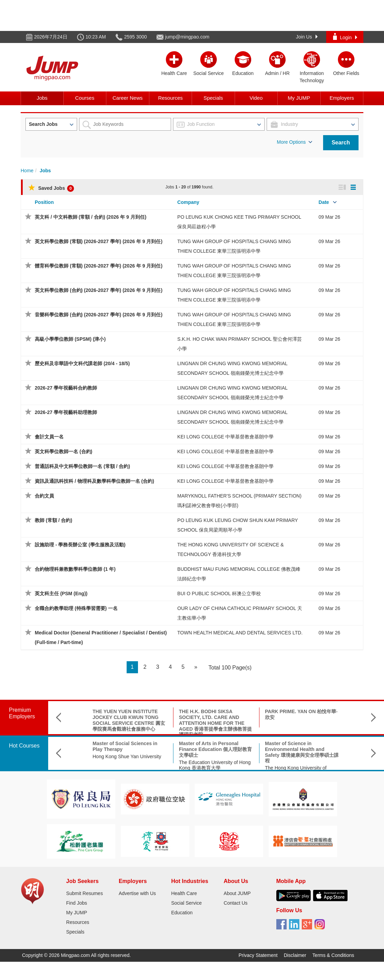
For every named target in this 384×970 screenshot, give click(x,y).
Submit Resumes (84, 893)
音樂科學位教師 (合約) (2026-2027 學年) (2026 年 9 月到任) (98, 314)
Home (27, 170)
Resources (170, 98)
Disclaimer (295, 955)
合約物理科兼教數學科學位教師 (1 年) (75, 569)
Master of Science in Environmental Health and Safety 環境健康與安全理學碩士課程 (302, 752)
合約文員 (44, 496)
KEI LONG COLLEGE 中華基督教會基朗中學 (225, 436)
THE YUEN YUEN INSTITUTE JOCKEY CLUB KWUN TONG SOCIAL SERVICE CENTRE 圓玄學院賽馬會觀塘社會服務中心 (129, 720)
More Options (294, 142)
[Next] (195, 667)
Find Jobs (76, 903)
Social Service (186, 903)
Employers (342, 98)
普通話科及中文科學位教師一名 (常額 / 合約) (82, 466)
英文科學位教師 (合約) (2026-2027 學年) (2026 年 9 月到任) (98, 290)
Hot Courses (24, 746)
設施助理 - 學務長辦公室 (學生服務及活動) (80, 544)
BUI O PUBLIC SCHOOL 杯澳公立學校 (219, 593)
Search (341, 142)
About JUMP (237, 893)
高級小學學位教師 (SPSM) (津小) (70, 339)
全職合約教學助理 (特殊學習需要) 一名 (76, 608)
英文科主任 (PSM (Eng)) (61, 593)
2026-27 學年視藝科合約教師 (66, 388)
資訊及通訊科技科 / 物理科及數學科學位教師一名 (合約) (94, 481)
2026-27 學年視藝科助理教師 (66, 412)
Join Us (307, 37)
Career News (128, 98)
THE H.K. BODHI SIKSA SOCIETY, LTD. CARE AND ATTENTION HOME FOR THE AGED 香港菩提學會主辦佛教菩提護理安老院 (215, 723)
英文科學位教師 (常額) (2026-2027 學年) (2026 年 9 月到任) (98, 241)
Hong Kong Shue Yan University (127, 756)
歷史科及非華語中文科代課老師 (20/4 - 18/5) (82, 363)
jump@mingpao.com (187, 37)
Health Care (184, 893)
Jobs (41, 98)
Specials (213, 98)
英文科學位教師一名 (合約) (63, 451)
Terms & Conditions (333, 955)
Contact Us (235, 903)
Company (188, 202)
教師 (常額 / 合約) (53, 520)
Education (181, 912)
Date (324, 202)
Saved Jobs (51, 188)
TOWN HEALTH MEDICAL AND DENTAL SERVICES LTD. (239, 632)
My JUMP (299, 98)
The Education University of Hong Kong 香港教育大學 (215, 765)
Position (44, 202)
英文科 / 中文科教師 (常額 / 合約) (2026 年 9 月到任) (90, 217)
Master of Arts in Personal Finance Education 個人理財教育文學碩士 (215, 749)
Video (256, 98)
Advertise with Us (137, 893)
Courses (84, 98)
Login (345, 36)
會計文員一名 (49, 436)
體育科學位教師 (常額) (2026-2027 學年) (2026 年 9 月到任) (98, 266)
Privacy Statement (258, 955)
